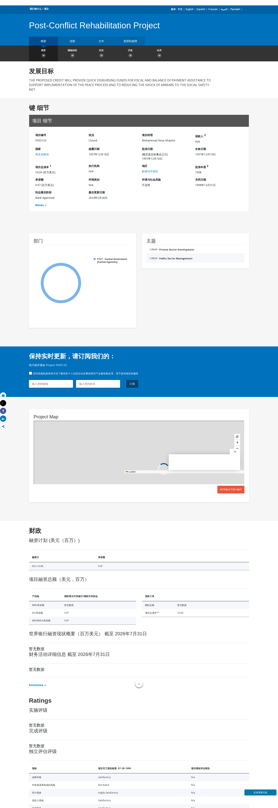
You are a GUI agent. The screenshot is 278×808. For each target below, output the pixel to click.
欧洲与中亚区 (150, 171)
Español (201, 9)
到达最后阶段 (43, 192)
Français (213, 9)
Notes (39, 205)
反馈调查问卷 (260, 792)
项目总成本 (43, 166)
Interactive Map (231, 489)
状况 (91, 135)
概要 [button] (43, 54)
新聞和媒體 (130, 41)
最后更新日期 (97, 192)
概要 (43, 41)
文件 (101, 41)
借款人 (200, 135)
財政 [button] (101, 54)
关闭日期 (200, 179)
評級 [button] (130, 54)
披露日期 (94, 149)
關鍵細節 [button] (72, 54)
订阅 (132, 384)
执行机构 (94, 166)
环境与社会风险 (151, 179)
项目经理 (147, 135)
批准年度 (201, 166)
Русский (235, 9)
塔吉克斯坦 (42, 154)
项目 (46, 8)
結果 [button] (159, 54)
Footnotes (36, 685)
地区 (144, 166)
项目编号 (40, 135)
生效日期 (200, 149)
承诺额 (39, 179)
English (189, 9)
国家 (38, 149)
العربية (224, 9)
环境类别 (94, 179)
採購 (72, 41)
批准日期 (147, 149)
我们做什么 (35, 8)
